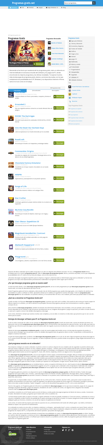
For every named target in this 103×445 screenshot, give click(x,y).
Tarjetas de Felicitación (26, 247)
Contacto (28, 429)
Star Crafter (22, 198)
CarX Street (21, 92)
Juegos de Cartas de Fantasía (34, 189)
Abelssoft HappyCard (27, 245)
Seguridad (73, 75)
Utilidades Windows (75, 80)
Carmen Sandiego (57, 59)
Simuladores (24, 142)
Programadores (74, 69)
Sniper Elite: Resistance (58, 48)
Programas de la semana (76, 111)
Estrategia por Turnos (33, 235)
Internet (72, 56)
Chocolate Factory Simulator (31, 163)
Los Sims (27, 212)
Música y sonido (74, 64)
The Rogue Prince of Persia (19, 63)
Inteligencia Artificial (22, 259)
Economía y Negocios (76, 46)
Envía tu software (30, 438)
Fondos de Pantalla (75, 49)
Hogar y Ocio (74, 54)
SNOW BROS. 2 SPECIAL (58, 64)
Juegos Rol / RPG (25, 224)
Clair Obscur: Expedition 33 (30, 221)
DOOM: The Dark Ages (27, 116)
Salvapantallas (74, 72)
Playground (21, 256)
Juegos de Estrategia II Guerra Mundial (37, 153)
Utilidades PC (74, 77)
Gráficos (17, 247)
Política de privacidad (49, 431)
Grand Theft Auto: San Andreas (80, 86)
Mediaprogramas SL (31, 436)
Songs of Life (22, 186)
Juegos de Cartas (21, 189)
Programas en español (75, 108)
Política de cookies (49, 433)
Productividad (74, 67)
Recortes (74, 101)
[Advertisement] (51, 22)
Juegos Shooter (25, 118)
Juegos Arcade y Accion (27, 130)
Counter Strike (76, 90)
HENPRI (19, 174)
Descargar (38, 64)
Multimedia (73, 62)
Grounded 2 (21, 104)
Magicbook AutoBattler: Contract (33, 233)
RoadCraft (21, 139)
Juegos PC (17, 107)
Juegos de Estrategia (22, 153)
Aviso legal (47, 429)
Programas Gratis (73, 38)
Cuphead (74, 94)
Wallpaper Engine (77, 97)
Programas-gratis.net (24, 3)
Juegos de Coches (32, 95)
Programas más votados (76, 121)
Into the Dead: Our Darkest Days (33, 127)
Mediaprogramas (13, 429)
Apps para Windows (75, 41)
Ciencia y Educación (75, 43)
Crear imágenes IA (32, 259)
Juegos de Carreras (22, 95)
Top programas (74, 115)
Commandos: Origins (26, 151)
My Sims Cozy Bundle (27, 209)
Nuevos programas (75, 124)
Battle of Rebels (57, 43)
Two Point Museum (58, 53)
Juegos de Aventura (26, 107)
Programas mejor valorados (77, 118)
